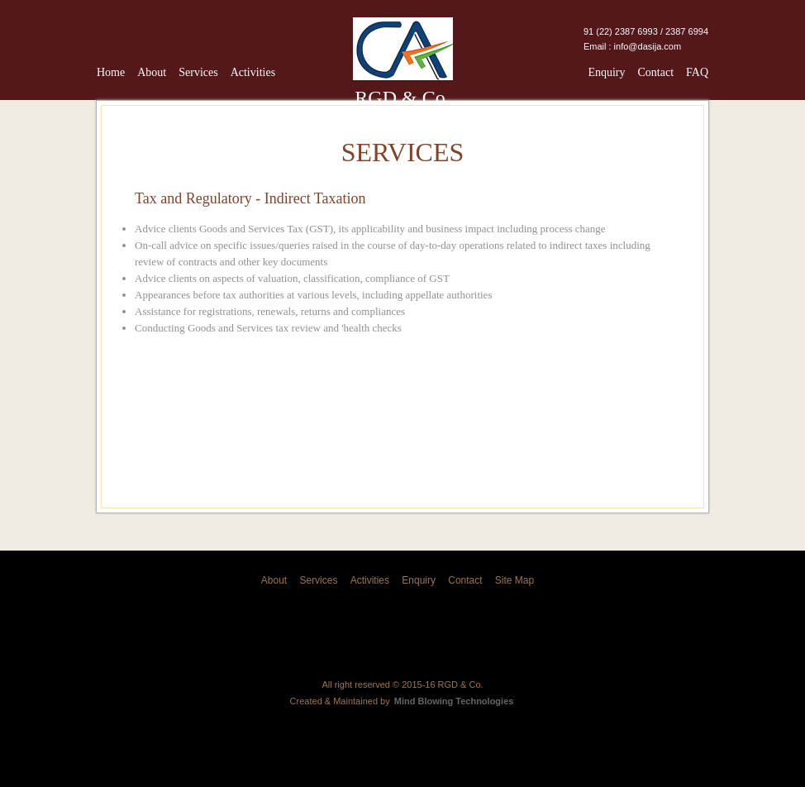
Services (198, 72)
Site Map (514, 580)
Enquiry (606, 72)
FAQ (697, 72)
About (151, 72)
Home (111, 72)
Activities (253, 72)
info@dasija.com (647, 46)
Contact (655, 72)
